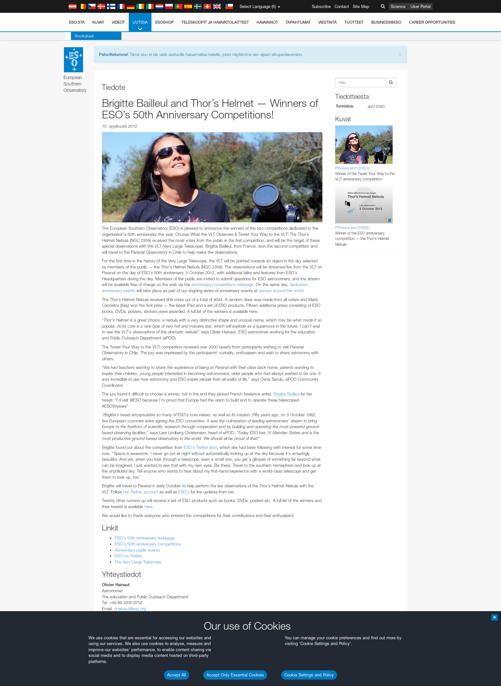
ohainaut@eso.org (130, 608)
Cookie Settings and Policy (309, 674)
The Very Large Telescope (138, 561)
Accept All (176, 674)
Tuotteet (354, 22)
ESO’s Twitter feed (200, 447)
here (148, 506)
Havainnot (267, 22)
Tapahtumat (298, 22)
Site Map (361, 6)
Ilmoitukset (78, 35)
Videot (118, 22)
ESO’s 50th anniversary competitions (148, 543)
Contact (342, 6)
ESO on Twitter (128, 555)
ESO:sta (77, 22)
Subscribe (321, 6)
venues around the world (281, 290)
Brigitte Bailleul (286, 393)
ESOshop (164, 22)
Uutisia (140, 26)
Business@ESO (386, 22)
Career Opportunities (432, 22)
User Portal (421, 6)
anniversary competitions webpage (222, 284)
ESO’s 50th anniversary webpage (144, 537)
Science (398, 6)
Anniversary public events (137, 550)
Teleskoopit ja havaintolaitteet (215, 22)
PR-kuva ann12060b (352, 227)
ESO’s (183, 491)
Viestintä (327, 22)
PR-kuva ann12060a (352, 168)
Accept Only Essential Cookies (235, 674)
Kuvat (98, 22)
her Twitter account (140, 491)
